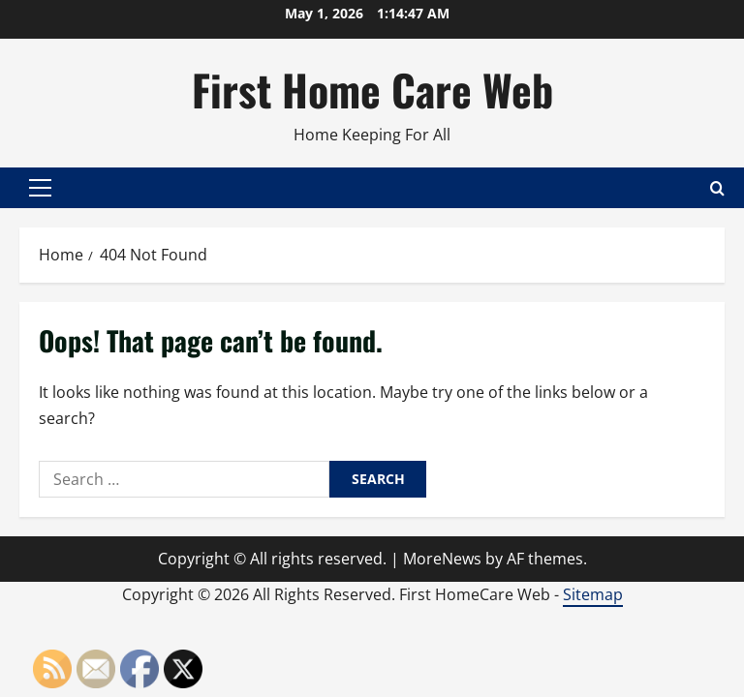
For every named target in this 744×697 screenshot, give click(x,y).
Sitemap (593, 594)
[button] (40, 187)
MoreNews (442, 558)
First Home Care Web (372, 89)
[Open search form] (717, 188)
